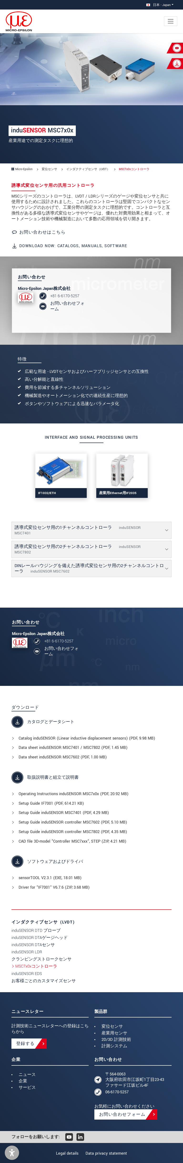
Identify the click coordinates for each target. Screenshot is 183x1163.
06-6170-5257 (117, 1092)
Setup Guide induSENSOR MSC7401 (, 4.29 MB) (64, 812)
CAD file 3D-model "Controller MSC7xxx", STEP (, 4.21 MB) (72, 841)
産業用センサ (114, 1033)
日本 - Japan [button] (158, 5)
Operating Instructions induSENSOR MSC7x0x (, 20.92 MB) (73, 794)
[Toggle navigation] (170, 21)
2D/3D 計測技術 (116, 1039)
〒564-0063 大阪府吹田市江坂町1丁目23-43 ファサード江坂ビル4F (134, 1079)
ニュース (27, 1074)
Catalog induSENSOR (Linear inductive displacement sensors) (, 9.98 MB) (87, 738)
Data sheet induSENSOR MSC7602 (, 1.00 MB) (63, 757)
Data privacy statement (107, 1153)
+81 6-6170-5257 (64, 296)
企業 (23, 1081)
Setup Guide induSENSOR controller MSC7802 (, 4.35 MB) (73, 831)
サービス (27, 1087)
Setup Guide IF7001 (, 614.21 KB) (51, 803)
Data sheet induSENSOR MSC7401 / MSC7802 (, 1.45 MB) (73, 747)
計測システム (114, 1045)
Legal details (66, 1153)
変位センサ (112, 1026)
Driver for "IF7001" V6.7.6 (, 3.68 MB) (54, 887)
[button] (12, 1153)
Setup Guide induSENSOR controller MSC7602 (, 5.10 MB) (73, 822)
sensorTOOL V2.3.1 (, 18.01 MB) (50, 878)
